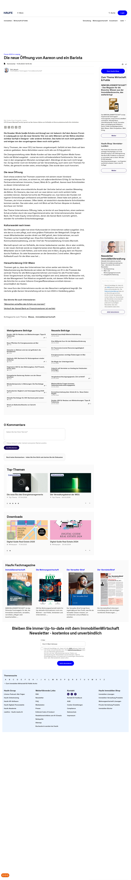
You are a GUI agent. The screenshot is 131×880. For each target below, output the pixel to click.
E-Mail (43, 640)
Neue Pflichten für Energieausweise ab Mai (22, 343)
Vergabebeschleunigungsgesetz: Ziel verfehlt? (68, 377)
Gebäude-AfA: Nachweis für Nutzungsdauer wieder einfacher (25, 359)
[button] (122, 12)
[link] (8, 20)
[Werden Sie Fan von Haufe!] (75, 694)
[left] (86, 503)
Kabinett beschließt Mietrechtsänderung (66, 334)
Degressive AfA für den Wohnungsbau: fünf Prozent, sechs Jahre (25, 367)
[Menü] (20, 13)
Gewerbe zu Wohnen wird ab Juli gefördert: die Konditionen (24, 350)
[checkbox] (5, 443)
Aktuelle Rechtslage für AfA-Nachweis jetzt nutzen (25, 398)
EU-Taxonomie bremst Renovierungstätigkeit (67, 348)
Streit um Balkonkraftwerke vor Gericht (21, 405)
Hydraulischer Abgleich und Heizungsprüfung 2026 (25, 391)
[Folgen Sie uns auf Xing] (72, 694)
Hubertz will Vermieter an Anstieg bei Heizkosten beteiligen (69, 369)
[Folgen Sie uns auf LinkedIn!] (68, 694)
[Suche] (112, 13)
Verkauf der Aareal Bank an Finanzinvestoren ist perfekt (29, 308)
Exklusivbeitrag (14, 475)
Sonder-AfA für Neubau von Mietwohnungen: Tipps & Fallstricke (26, 335)
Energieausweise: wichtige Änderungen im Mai (68, 355)
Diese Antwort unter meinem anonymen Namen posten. (27, 443)
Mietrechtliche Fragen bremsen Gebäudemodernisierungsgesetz (63, 384)
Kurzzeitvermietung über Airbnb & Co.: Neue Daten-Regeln (70, 393)
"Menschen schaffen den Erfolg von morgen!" (24, 304)
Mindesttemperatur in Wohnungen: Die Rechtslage (25, 384)
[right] (89, 503)
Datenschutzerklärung (111, 291)
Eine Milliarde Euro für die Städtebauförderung (68, 341)
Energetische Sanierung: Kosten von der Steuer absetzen (24, 376)
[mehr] (123, 20)
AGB (108, 287)
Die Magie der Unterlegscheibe (62, 362)
